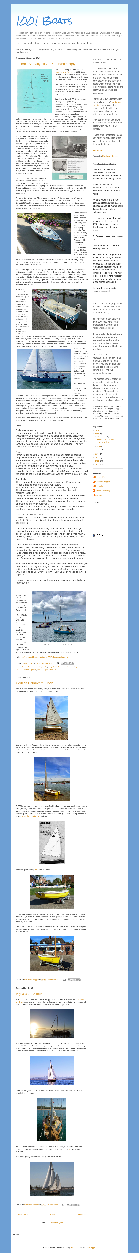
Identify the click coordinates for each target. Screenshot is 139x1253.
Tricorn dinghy (42, 670)
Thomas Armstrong (102, 490)
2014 (97, 454)
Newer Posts (23, 1214)
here (37, 870)
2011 (97, 464)
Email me (98, 150)
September (102, 437)
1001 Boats (44, 20)
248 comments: (54, 980)
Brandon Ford (100, 477)
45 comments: (48, 663)
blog (70, 1149)
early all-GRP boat (55, 667)
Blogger (92, 1248)
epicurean (74, 1248)
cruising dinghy (41, 667)
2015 (97, 434)
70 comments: (53, 1205)
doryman (98, 495)
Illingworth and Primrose (64, 72)
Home (52, 1214)
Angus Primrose (28, 667)
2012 (97, 461)
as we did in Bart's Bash (31, 816)
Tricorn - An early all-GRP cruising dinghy (45, 64)
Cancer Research (101, 291)
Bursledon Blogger (110, 156)
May (99, 446)
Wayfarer (52, 670)
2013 (97, 457)
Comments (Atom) (57, 1222)
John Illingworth (30, 670)
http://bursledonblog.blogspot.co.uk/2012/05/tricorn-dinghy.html (44, 657)
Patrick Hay (99, 486)
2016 (97, 430)
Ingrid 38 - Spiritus (29, 994)
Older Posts (81, 1214)
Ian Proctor (68, 667)
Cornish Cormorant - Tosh (34, 683)
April (99, 450)
